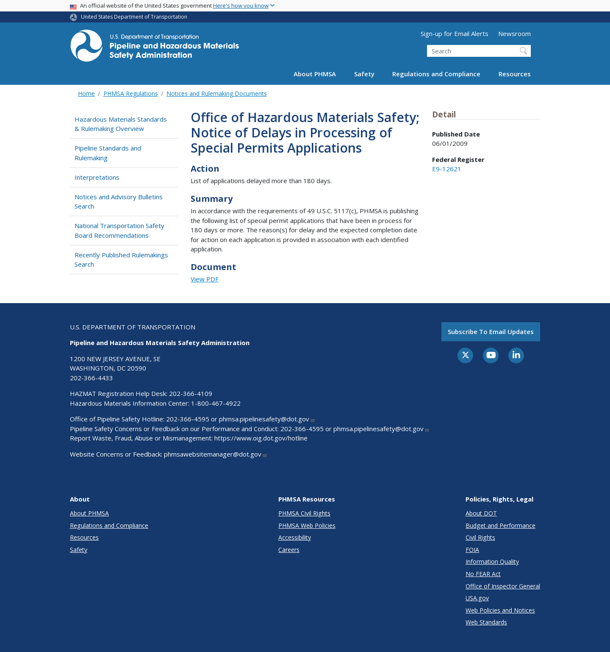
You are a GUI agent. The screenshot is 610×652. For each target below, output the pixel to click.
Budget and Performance (500, 525)
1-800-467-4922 (216, 403)
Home (86, 93)
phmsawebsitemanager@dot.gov (215, 454)
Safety (364, 74)
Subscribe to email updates (491, 331)
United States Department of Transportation (134, 16)
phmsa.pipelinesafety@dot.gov (267, 419)
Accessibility (294, 537)
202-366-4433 (91, 377)
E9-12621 (446, 168)
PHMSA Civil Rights (304, 513)
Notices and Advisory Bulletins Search (119, 201)
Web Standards (486, 622)
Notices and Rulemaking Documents (216, 93)
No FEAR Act (483, 574)
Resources (515, 74)
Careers (288, 550)
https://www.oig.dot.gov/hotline (261, 438)
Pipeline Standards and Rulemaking (108, 153)
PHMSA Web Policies (307, 525)
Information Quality (492, 561)
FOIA (472, 550)
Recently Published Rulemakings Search (121, 260)
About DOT (481, 513)
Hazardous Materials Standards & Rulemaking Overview (121, 124)
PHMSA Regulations (130, 93)
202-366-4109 (190, 393)
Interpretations (97, 177)
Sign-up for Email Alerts (454, 33)
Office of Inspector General (503, 586)
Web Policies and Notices (500, 610)
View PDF (205, 279)
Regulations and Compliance (436, 74)
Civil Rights (480, 537)
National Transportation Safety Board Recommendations (119, 230)
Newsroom (514, 33)
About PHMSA (315, 74)
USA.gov (477, 598)
